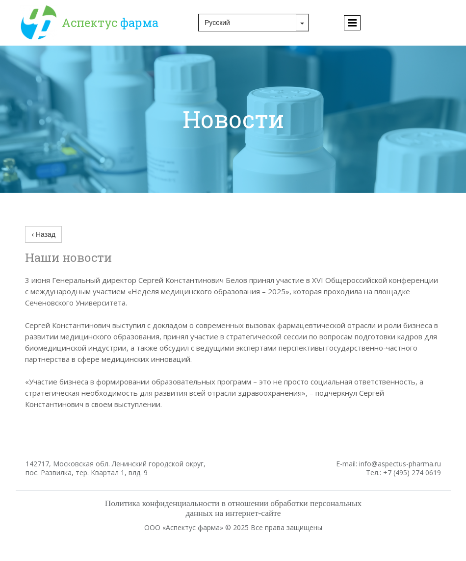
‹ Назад (43, 234)
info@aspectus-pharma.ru (400, 463)
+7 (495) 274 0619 (412, 472)
